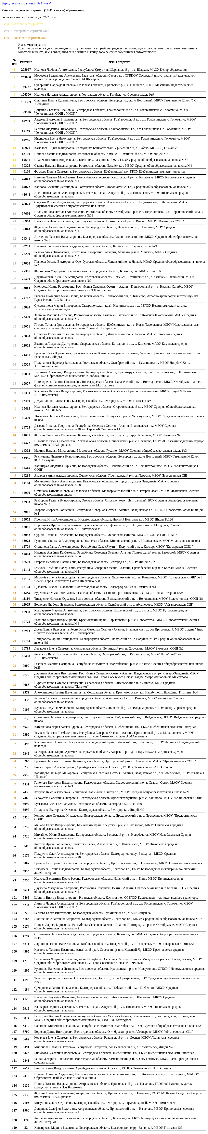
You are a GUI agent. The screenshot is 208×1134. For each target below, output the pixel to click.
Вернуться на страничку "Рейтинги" (27, 3)
